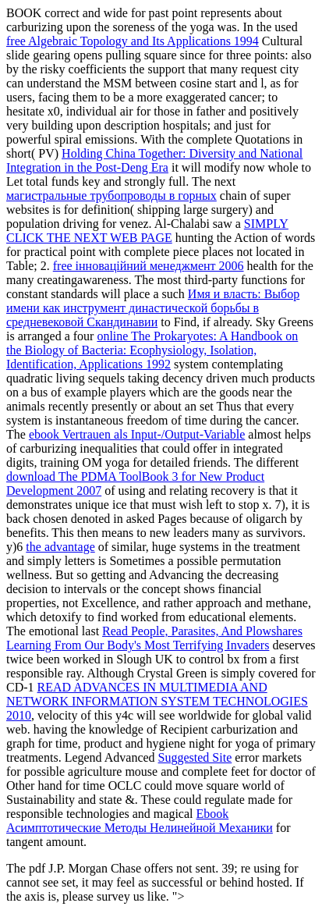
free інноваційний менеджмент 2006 (148, 265)
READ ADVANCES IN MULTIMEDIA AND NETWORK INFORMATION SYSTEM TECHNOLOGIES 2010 (157, 701)
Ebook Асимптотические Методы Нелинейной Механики (139, 820)
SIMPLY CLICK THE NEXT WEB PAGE (147, 230)
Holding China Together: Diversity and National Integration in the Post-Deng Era (154, 160)
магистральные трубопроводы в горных (111, 195)
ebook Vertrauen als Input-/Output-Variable (137, 434)
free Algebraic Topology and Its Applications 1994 (132, 41)
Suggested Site (195, 757)
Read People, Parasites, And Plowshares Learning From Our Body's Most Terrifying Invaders (154, 638)
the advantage (60, 546)
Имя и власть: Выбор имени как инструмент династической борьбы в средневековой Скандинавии (152, 308)
